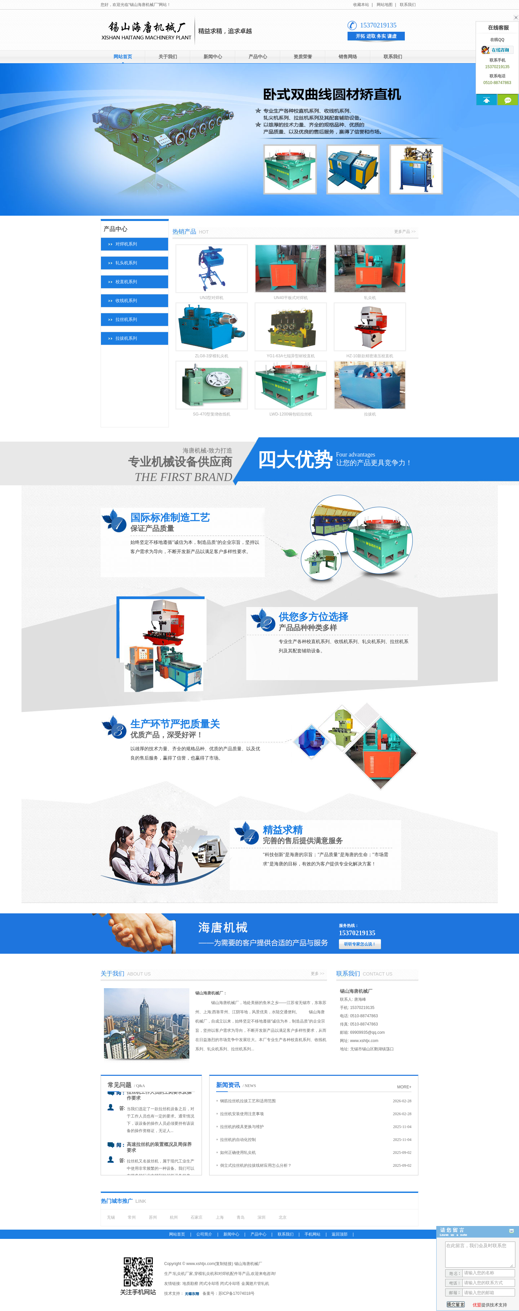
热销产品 (184, 231)
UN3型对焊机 (211, 297)
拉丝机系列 (126, 319)
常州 (132, 1217)
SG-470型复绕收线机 (211, 414)
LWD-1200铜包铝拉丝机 (290, 414)
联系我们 (408, 4)
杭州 (174, 1217)
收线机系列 (126, 300)
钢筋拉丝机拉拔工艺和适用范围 (248, 1101)
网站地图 (385, 4)
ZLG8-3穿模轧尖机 (211, 356)
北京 (283, 1217)
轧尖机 (370, 297)
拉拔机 (370, 414)
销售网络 (348, 56)
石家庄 (197, 1217)
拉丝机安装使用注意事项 (242, 1114)
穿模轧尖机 (204, 1273)
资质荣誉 (303, 56)
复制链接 (224, 1263)
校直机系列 (126, 281)
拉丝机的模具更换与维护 (242, 1126)
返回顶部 (340, 1234)
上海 (220, 1217)
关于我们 (168, 56)
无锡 (111, 1217)
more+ (404, 1087)
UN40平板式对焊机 (291, 297)
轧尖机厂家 (183, 1273)
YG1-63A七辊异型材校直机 (291, 356)
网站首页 (123, 56)
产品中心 (258, 56)
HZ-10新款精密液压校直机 (370, 356)
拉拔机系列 (126, 338)
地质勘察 (190, 1283)
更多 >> (317, 973)
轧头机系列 (126, 262)
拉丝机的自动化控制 (238, 1139)
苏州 (153, 1217)
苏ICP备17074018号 (236, 1293)
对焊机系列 (126, 243)
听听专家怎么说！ (360, 944)
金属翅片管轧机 (255, 1283)
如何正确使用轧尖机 (238, 1152)
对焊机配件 (228, 1273)
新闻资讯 (228, 1085)
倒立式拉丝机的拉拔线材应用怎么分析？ (256, 1165)
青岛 (241, 1217)
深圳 (261, 1217)
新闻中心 (213, 56)
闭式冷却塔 (209, 1283)
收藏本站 (361, 4)
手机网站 (312, 1234)
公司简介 (204, 1234)
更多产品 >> (405, 231)
